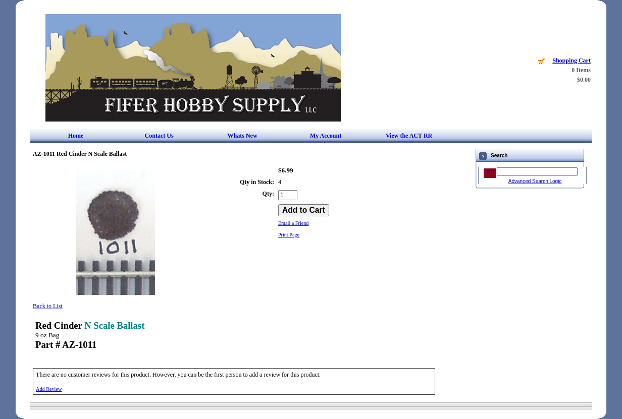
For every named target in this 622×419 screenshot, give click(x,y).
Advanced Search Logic (535, 181)
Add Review (49, 389)
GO (491, 171)
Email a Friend (293, 223)
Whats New (242, 135)
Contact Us (159, 135)
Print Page (288, 234)
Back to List (48, 306)
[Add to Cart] (303, 210)
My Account (325, 135)
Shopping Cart (571, 60)
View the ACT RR (409, 135)
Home (76, 135)
